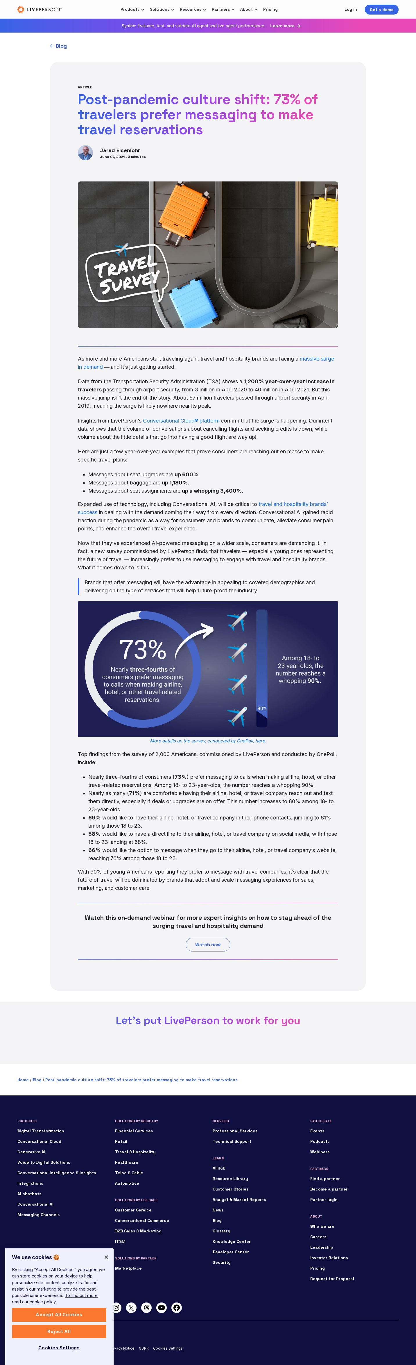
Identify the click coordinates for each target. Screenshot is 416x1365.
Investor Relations (329, 1257)
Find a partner (325, 1178)
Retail (121, 1141)
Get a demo (382, 9)
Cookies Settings (168, 1348)
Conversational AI (35, 1204)
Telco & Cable (129, 1172)
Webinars (319, 1151)
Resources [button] (190, 9)
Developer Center (231, 1251)
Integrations (30, 1183)
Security (222, 1262)
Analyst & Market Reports (239, 1199)
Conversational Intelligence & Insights (56, 1172)
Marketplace (128, 1268)
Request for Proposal (332, 1278)
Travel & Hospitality (135, 1151)
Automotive (127, 1183)
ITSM (120, 1241)
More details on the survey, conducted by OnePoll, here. (208, 741)
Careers (318, 1236)
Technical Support (232, 1141)
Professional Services (235, 1131)
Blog (61, 45)
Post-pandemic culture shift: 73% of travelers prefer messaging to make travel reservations (141, 1079)
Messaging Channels (38, 1214)
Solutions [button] (159, 9)
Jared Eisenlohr (120, 150)
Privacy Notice (122, 1348)
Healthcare (126, 1162)
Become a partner (329, 1189)
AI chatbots (29, 1193)
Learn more (282, 26)
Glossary (221, 1231)
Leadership (321, 1247)
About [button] (246, 9)
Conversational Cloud (39, 1141)
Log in (351, 9)
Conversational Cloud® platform (181, 421)
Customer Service (133, 1210)
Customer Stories (230, 1189)
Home (23, 1079)
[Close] (106, 1301)
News (218, 1210)
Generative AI (31, 1151)
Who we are (322, 1226)
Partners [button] (221, 9)
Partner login (324, 1199)
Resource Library (230, 1178)
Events (317, 1131)
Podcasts (319, 1141)
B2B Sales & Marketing (138, 1231)
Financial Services (134, 1131)
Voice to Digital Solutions (43, 1162)
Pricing (270, 9)
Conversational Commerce (142, 1220)
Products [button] (130, 9)
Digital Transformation (40, 1131)
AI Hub (219, 1168)
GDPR (144, 1348)
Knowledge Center (232, 1241)
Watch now (208, 945)
